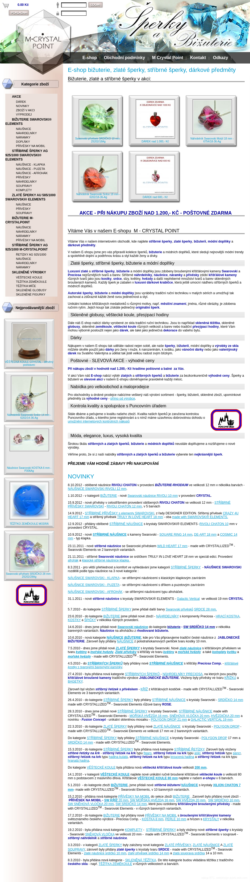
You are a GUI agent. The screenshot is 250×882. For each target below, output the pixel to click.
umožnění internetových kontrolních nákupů (99, 421)
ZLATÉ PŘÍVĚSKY (178, 845)
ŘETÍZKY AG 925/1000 (31, 254)
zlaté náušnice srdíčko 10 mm (105, 853)
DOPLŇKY (23, 141)
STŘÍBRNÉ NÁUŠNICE (126, 524)
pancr (236, 753)
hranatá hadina (78, 760)
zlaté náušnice (190, 648)
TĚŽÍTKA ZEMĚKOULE (115, 864)
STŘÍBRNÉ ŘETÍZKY (189, 749)
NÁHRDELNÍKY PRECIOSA (182, 674)
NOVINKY (22, 106)
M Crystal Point (167, 57)
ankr (197, 753)
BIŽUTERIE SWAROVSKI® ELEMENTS (28, 122)
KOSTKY (74, 620)
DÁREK (21, 101)
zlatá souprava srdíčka (189, 853)
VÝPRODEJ (24, 114)
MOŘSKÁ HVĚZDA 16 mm (149, 716)
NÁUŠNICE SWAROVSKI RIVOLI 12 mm (97, 489)
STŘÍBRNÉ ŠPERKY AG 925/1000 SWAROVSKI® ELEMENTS (26, 155)
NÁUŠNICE (115, 637)
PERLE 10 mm (175, 819)
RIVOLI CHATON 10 (213, 524)
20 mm (123, 800)
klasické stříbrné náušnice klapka (106, 560)
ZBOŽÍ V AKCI (25, 110)
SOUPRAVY (24, 185)
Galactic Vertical (188, 599)
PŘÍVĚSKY (23, 177)
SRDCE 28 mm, (205, 609)
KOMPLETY (133, 830)
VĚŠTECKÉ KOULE (101, 767)
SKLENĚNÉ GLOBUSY (31, 290)
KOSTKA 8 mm (152, 819)
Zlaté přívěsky (125, 652)
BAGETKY (75, 681)
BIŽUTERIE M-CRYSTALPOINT (19, 220)
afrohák (73, 560)
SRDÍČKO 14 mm (230, 700)
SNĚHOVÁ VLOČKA (99, 834)
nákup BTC (208, 877)
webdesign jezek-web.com (231, 877)
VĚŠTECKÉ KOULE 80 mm (158, 778)
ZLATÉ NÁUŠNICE (167, 726)
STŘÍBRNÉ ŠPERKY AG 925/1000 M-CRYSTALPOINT (26, 247)
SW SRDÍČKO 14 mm (131, 804)
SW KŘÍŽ (111, 800)
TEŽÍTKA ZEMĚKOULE (31, 281)
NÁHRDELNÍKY (167, 616)
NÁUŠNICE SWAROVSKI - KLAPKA (93, 578)
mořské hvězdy (102, 652)
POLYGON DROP (226, 726)
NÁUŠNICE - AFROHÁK (32, 173)
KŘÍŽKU (230, 678)
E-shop (89, 57)
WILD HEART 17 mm (172, 546)
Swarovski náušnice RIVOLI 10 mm (153, 496)
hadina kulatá (118, 757)
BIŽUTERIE (108, 496)
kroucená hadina (182, 757)
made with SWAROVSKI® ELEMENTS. (200, 517)
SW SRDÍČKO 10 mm (223, 800)
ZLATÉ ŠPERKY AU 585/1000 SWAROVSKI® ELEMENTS (30, 197)
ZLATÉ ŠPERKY (128, 648)
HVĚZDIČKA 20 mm (225, 716)
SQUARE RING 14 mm (175, 534)
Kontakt (198, 57)
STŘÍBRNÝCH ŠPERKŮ (105, 663)
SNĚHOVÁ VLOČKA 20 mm (189, 716)
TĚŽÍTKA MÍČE (26, 286)
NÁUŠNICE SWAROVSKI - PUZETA (93, 585)
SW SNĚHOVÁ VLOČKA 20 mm (91, 804)
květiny (81, 652)
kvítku (231, 652)
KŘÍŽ (144, 689)
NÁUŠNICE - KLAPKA (30, 164)
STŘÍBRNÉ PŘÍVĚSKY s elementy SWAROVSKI (119, 513)
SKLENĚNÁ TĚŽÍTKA (140, 860)
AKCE (16, 97)
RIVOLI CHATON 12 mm (124, 506)
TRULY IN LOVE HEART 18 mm (140, 517)
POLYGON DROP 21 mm (169, 719)
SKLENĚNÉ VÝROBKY (29, 272)
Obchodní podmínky (124, 57)
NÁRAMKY (23, 137)
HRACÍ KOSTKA (227, 616)
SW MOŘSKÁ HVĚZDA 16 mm (152, 800)
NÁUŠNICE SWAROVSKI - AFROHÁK (95, 592)
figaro (148, 753)
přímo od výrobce (122, 398)
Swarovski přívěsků (179, 609)
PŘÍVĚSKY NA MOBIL (134, 796)
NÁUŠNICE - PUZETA (30, 168)
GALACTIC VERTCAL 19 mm (212, 719)
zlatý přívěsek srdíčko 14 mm (148, 853)
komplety (219, 652)
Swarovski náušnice (133, 627)
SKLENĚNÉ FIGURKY (30, 294)
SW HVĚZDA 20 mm (191, 800)
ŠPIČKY (90, 620)
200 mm (201, 767)
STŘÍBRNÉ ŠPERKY (186, 567)
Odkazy (220, 57)
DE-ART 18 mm (205, 534)
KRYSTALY (211, 819)
